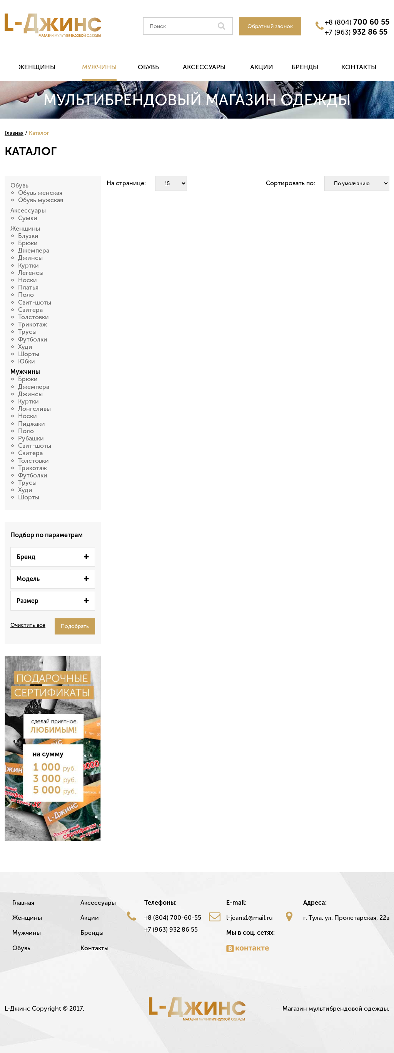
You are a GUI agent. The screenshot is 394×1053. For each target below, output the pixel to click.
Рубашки (31, 438)
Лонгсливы (34, 408)
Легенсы (30, 272)
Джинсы (30, 257)
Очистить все (27, 625)
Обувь (148, 67)
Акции (261, 67)
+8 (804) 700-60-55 (172, 917)
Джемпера (33, 250)
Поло (26, 294)
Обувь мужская (40, 200)
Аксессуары (204, 67)
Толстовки (33, 317)
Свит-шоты (34, 302)
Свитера (30, 309)
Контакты (358, 67)
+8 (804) (357, 22)
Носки (27, 280)
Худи (25, 346)
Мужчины (99, 67)
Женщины (36, 67)
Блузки (28, 235)
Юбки (26, 361)
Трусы (27, 331)
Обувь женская (40, 192)
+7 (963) (356, 32)
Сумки (27, 218)
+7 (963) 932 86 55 (171, 929)
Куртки (28, 265)
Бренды (305, 67)
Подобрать (75, 626)
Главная (23, 902)
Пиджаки (31, 423)
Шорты (28, 354)
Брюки (28, 243)
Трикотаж (32, 324)
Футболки (32, 339)
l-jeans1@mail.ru (249, 917)
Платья (28, 287)
